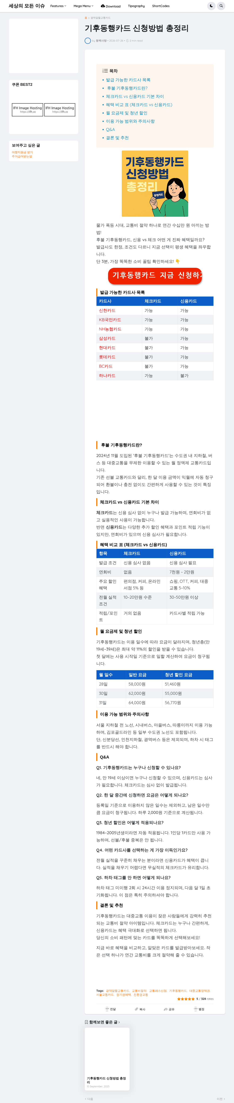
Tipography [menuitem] (136, 6)
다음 (90, 1099)
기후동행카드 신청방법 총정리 (106, 1080)
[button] (211, 6)
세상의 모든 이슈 (27, 5)
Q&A (110, 129)
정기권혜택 (123, 995)
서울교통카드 (105, 995)
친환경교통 (141, 995)
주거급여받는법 (22, 156)
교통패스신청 (158, 991)
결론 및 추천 (117, 137)
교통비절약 (139, 991)
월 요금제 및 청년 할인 (126, 112)
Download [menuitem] (111, 5)
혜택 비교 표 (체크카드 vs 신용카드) (139, 104)
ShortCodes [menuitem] (160, 6)
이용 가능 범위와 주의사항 (130, 121)
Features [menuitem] (56, 6)
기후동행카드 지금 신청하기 (157, 275)
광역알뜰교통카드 (101, 18)
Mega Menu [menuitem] (82, 6)
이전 (220, 1099)
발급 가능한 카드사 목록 (128, 79)
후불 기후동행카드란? (126, 88)
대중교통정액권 (199, 991)
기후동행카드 (178, 991)
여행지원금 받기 (22, 152)
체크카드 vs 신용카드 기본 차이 (135, 96)
